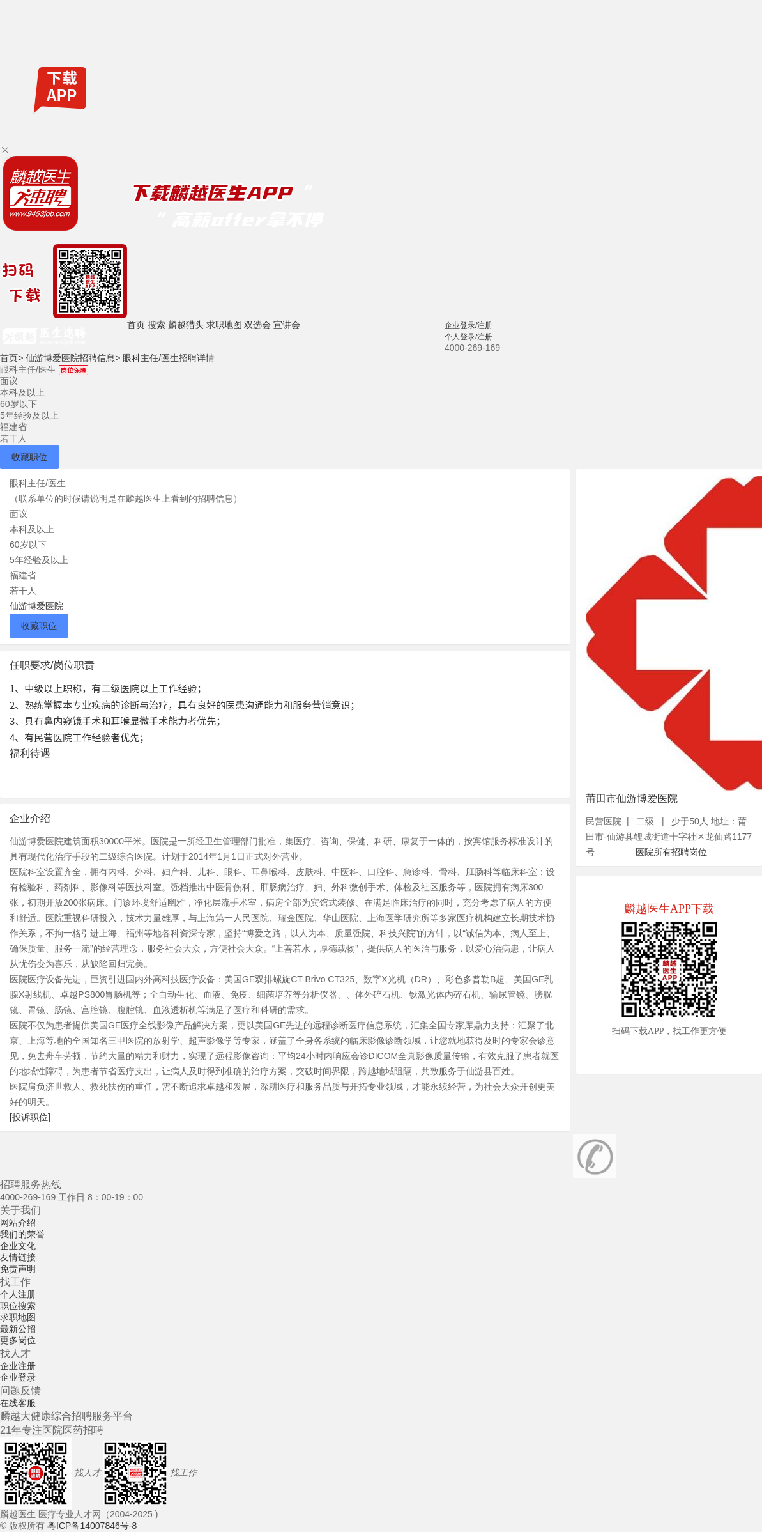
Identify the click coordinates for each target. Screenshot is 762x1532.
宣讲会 (286, 325)
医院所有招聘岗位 (671, 852)
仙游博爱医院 (36, 606)
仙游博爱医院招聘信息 (73, 358)
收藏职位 (29, 457)
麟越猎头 (186, 325)
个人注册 (18, 1294)
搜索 (156, 325)
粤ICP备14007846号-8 (92, 1525)
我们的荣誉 (22, 1234)
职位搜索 (18, 1306)
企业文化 (18, 1246)
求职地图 (224, 325)
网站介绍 (18, 1223)
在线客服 (18, 1403)
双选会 (257, 325)
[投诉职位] (30, 1117)
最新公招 (18, 1329)
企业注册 (18, 1366)
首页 (136, 325)
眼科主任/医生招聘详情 (169, 358)
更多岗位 (18, 1340)
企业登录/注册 (468, 325)
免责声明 (18, 1269)
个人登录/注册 (468, 336)
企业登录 (18, 1377)
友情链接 (18, 1257)
